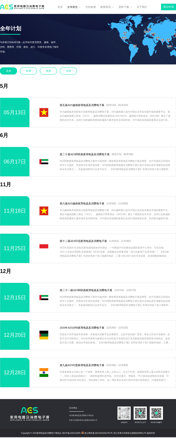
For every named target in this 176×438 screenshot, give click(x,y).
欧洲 (28, 71)
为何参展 (90, 7)
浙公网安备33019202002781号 (97, 432)
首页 (60, 7)
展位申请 (168, 6)
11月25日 (15, 248)
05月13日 (15, 112)
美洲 (48, 71)
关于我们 (142, 7)
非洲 (68, 71)
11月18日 (15, 211)
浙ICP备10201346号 (71, 433)
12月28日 (15, 372)
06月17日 (15, 162)
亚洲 (8, 71)
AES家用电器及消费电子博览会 (47, 433)
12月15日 (15, 297)
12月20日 (15, 335)
